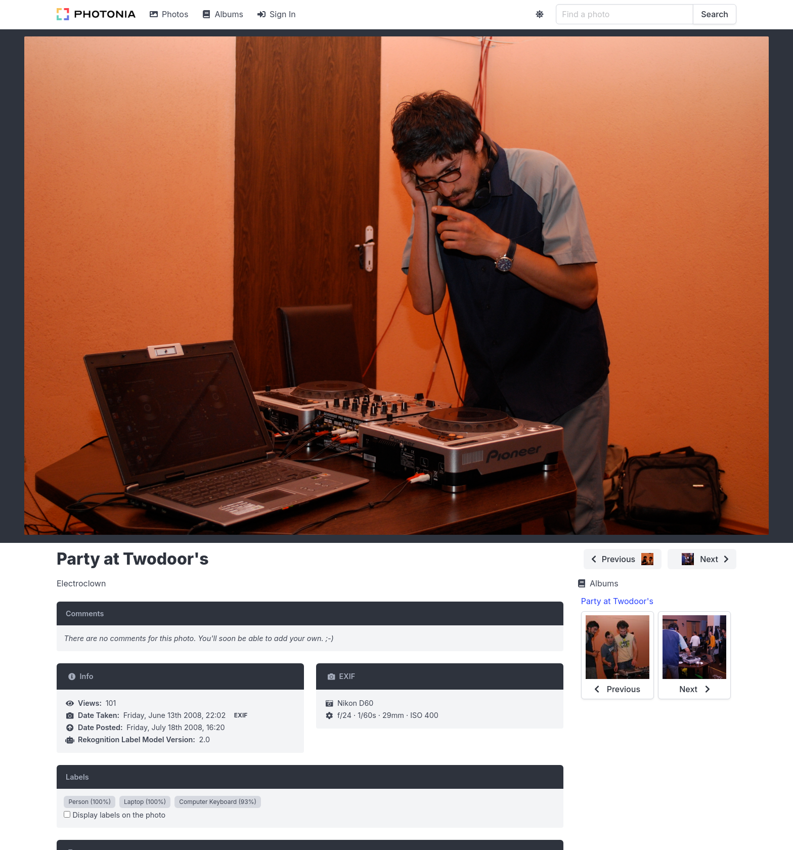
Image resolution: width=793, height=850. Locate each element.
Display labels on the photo (114, 815)
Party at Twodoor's (617, 601)
